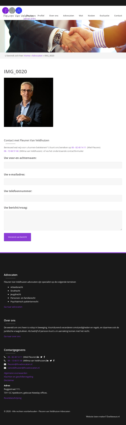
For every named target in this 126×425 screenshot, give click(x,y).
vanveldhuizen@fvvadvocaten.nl (24, 367)
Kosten (91, 15)
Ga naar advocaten (13, 306)
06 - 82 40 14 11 (79, 147)
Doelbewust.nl (113, 416)
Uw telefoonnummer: (18, 191)
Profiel (41, 15)
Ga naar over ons (12, 336)
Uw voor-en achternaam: (20, 158)
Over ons (53, 15)
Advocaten (68, 15)
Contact (118, 15)
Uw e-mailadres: (14, 174)
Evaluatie (104, 15)
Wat (81, 15)
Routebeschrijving (12, 397)
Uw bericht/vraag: (16, 207)
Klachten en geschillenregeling (18, 376)
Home (30, 15)
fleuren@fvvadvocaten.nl (20, 364)
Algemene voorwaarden (15, 373)
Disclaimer (9, 380)
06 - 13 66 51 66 (11, 151)
